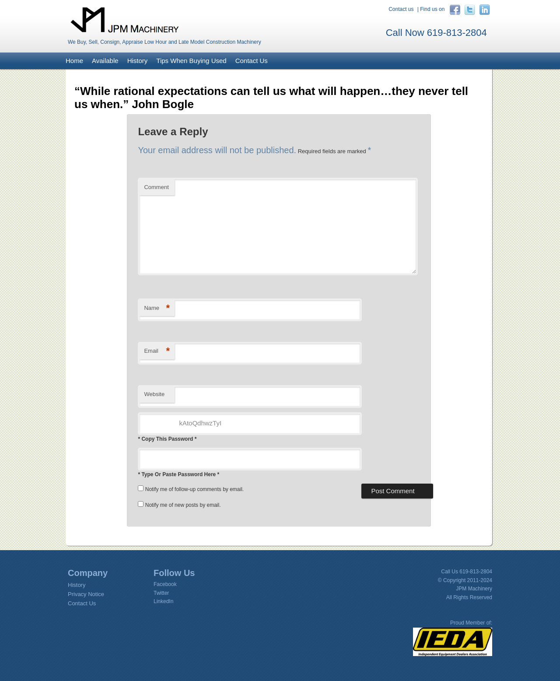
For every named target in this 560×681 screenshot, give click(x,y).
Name (157, 308)
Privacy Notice (86, 594)
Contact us (400, 9)
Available (105, 60)
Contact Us (251, 60)
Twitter (161, 593)
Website (154, 394)
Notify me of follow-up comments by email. (194, 489)
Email (157, 351)
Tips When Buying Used (191, 60)
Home (74, 60)
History (137, 60)
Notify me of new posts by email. (183, 505)
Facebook (165, 584)
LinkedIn (163, 601)
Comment (156, 187)
